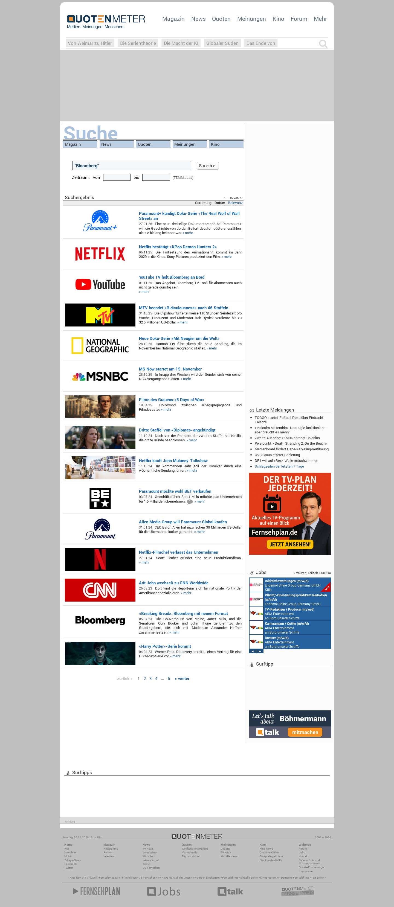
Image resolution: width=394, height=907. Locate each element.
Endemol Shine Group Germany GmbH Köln (290, 585)
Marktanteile (189, 852)
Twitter (68, 868)
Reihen (107, 852)
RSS (66, 848)
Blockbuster (213, 877)
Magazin (173, 18)
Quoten (221, 18)
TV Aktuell (91, 877)
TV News (163, 877)
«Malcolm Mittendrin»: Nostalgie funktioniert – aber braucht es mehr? (291, 429)
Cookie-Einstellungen (312, 867)
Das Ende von (261, 43)
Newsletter (70, 852)
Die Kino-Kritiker (269, 852)
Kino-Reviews (229, 856)
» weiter (182, 678)
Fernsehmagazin (109, 877)
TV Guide (198, 877)
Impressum (306, 871)
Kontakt (303, 856)
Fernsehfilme (230, 877)
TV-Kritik (226, 852)
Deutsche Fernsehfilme (295, 877)
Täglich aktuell (191, 856)
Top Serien (317, 877)
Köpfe (146, 864)
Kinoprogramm (269, 877)
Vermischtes (150, 852)
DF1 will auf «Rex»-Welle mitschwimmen (286, 460)
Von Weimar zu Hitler (90, 43)
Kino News (76, 877)
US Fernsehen (147, 877)
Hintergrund (110, 848)
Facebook (70, 864)
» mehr (187, 232)
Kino (278, 18)
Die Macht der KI (181, 43)
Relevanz (235, 202)
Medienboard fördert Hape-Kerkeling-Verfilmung (292, 449)
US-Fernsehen (151, 868)
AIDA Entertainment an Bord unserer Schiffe (282, 613)
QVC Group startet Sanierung (277, 454)
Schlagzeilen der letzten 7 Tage (279, 466)
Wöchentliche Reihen (195, 848)
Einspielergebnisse (271, 856)
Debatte (225, 848)
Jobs (302, 852)
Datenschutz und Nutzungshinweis (310, 861)
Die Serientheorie (138, 43)
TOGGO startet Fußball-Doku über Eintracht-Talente (290, 419)
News (198, 18)
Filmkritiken (129, 877)
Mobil (68, 856)
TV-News (148, 848)
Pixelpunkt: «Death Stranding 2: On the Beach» (291, 443)
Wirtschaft (149, 856)
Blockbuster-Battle (271, 860)
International (151, 860)
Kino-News (266, 848)
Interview (109, 856)
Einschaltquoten (180, 877)
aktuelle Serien (249, 877)
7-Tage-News (72, 860)
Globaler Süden (222, 43)
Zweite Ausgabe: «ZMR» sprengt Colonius (287, 437)
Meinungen (251, 18)
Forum (299, 18)
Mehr (320, 18)
